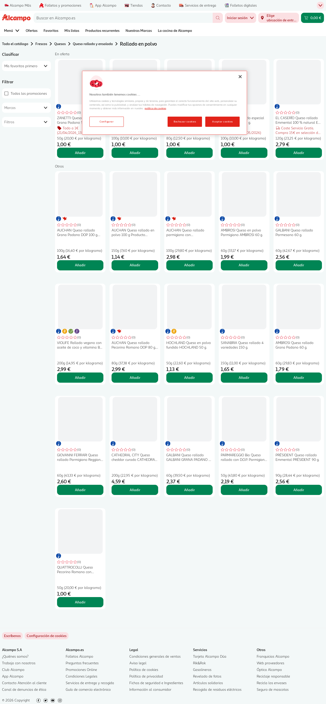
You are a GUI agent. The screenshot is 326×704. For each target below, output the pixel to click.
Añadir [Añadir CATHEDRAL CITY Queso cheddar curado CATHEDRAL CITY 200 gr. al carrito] (135, 490)
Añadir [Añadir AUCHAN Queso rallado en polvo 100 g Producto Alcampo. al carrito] (135, 265)
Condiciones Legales (81, 676)
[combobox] (123, 17)
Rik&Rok (199, 663)
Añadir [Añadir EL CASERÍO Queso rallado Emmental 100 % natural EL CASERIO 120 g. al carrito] (298, 152)
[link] (47, 635)
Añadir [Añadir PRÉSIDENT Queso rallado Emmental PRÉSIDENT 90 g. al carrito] (298, 490)
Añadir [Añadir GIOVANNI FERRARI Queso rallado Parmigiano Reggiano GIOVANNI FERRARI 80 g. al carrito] (80, 490)
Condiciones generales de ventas (155, 656)
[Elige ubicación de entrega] (278, 18)
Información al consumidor (150, 689)
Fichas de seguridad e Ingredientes (156, 683)
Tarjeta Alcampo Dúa (209, 656)
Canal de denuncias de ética (24, 689)
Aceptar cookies (222, 121)
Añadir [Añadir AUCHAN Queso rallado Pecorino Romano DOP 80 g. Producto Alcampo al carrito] (135, 377)
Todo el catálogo (15, 44)
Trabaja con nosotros (18, 663)
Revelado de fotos (207, 676)
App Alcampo (12, 676)
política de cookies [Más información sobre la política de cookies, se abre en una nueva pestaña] (155, 108)
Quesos (60, 44)
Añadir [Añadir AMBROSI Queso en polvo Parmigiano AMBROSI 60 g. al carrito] (244, 265)
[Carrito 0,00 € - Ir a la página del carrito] (312, 18)
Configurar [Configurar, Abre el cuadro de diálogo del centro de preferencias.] (107, 121)
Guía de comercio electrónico (88, 689)
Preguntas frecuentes (82, 663)
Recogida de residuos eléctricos (217, 689)
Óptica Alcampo (269, 669)
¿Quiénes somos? (15, 656)
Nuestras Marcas (139, 30)
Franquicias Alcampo (273, 656)
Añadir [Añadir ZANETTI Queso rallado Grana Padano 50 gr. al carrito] (80, 152)
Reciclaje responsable (273, 676)
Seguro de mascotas (273, 689)
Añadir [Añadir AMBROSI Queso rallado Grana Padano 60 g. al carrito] (298, 377)
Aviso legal (137, 663)
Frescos (41, 44)
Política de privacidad (146, 676)
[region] (164, 103)
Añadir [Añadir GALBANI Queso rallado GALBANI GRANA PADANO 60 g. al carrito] (189, 490)
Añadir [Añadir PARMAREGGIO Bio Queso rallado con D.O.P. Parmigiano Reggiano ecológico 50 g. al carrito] (244, 490)
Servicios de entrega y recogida (90, 683)
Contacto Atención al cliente (24, 683)
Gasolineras (202, 669)
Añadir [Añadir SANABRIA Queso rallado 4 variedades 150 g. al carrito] (244, 377)
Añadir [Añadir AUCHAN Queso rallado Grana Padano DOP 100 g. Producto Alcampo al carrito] (80, 265)
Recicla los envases (272, 683)
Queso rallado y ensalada (93, 44)
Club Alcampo (13, 669)
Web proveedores (270, 663)
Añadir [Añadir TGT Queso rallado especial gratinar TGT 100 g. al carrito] (244, 152)
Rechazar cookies (185, 121)
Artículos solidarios (208, 683)
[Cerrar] (240, 76)
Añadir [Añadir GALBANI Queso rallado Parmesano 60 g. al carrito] (298, 265)
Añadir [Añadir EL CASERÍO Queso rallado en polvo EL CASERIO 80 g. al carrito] (189, 152)
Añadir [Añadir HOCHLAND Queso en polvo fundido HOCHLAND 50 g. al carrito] (189, 377)
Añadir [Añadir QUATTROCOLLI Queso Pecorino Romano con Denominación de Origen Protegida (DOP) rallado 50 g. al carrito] (80, 602)
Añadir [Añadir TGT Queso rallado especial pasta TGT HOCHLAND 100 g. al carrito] (135, 152)
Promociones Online (81, 669)
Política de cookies (143, 669)
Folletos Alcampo (79, 656)
